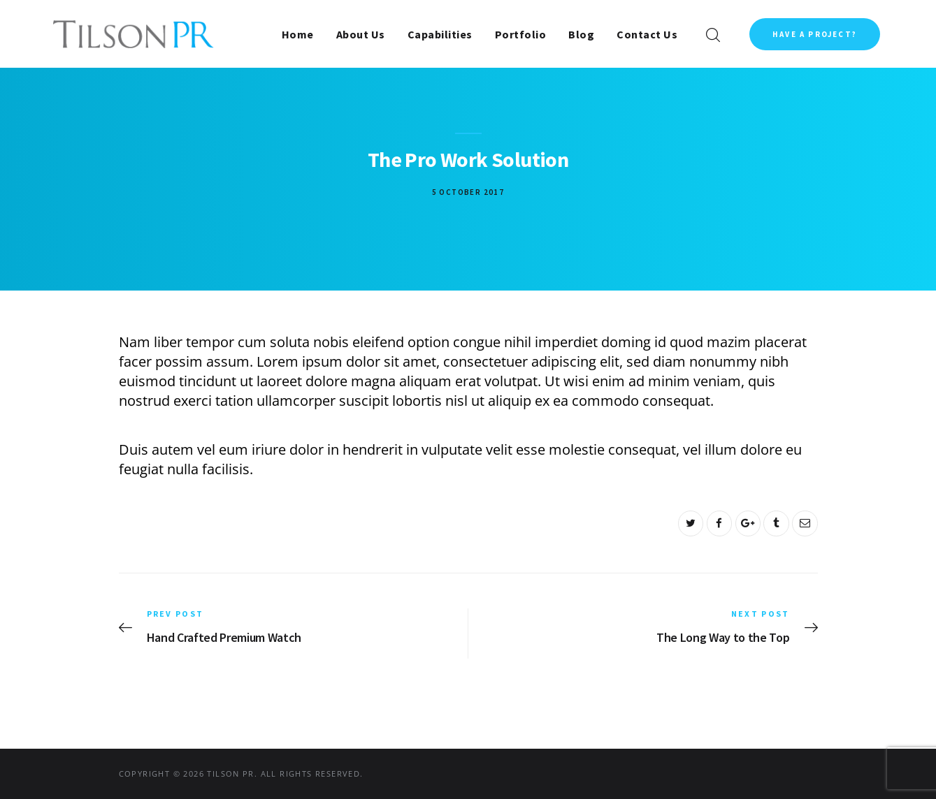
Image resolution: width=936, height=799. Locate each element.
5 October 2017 (468, 192)
